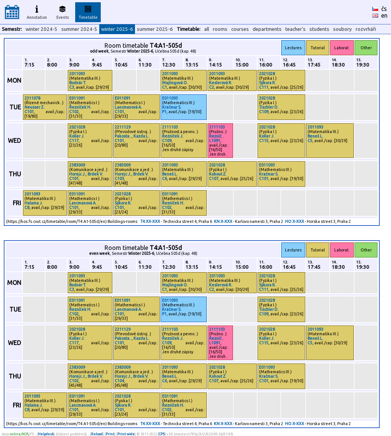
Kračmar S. (172, 107)
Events (62, 11)
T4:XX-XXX (150, 221)
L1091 (214, 140)
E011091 (77, 98)
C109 (263, 111)
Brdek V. (95, 174)
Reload (97, 434)
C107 (213, 178)
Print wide (126, 434)
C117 (74, 140)
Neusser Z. (34, 107)
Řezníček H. (80, 107)
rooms (220, 29)
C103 (119, 178)
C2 (211, 87)
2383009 (77, 165)
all (206, 29)
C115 (263, 140)
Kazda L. (141, 136)
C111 (263, 87)
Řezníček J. (172, 136)
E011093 (170, 98)
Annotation (37, 11)
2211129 (122, 127)
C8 (26, 207)
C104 (119, 380)
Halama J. (33, 203)
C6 (164, 178)
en (384, 15)
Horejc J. (77, 174)
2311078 (32, 98)
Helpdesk (46, 434)
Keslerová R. (220, 82)
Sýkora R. (267, 82)
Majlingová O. (175, 82)
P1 (164, 111)
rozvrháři (366, 29)
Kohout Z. (217, 174)
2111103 (170, 127)
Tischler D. (269, 107)
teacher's (295, 29)
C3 (71, 87)
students (319, 29)
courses (240, 29)
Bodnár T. (77, 82)
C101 (29, 111)
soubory (342, 29)
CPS (162, 434)
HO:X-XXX (294, 221)
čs (384, 8)
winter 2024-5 (42, 29)
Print (110, 434)
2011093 (77, 73)
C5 (310, 140)
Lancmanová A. (128, 107)
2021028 (267, 73)
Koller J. (77, 136)
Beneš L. (315, 136)
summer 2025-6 (155, 29)
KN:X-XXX (223, 221)
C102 (74, 111)
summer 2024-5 (79, 29)
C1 (164, 87)
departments (267, 29)
